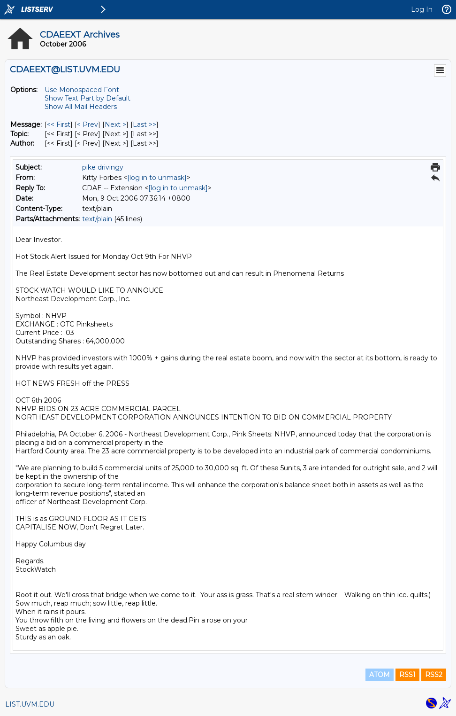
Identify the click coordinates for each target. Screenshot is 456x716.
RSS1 (407, 674)
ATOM (379, 674)
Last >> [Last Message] (144, 124)
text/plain (97, 219)
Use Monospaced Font (82, 90)
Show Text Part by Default (87, 98)
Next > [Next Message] (115, 124)
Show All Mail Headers (81, 106)
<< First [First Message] (58, 124)
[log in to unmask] (157, 177)
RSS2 (433, 674)
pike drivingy (102, 167)
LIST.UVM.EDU (29, 704)
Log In (422, 9)
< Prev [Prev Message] (87, 124)
